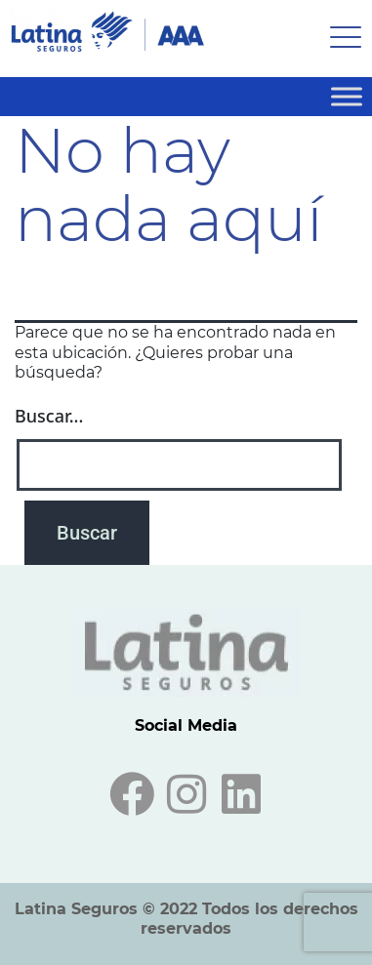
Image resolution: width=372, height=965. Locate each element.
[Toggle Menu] (346, 96)
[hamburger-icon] (340, 38)
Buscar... (49, 415)
